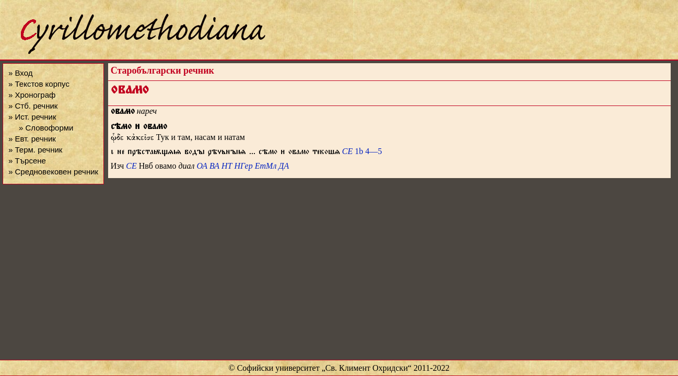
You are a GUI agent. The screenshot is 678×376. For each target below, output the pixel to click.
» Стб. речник (32, 105)
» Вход (20, 72)
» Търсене (27, 160)
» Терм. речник (35, 149)
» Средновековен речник (53, 171)
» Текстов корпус (38, 83)
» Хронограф (31, 94)
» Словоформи (46, 127)
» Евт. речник (32, 138)
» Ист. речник (32, 116)
